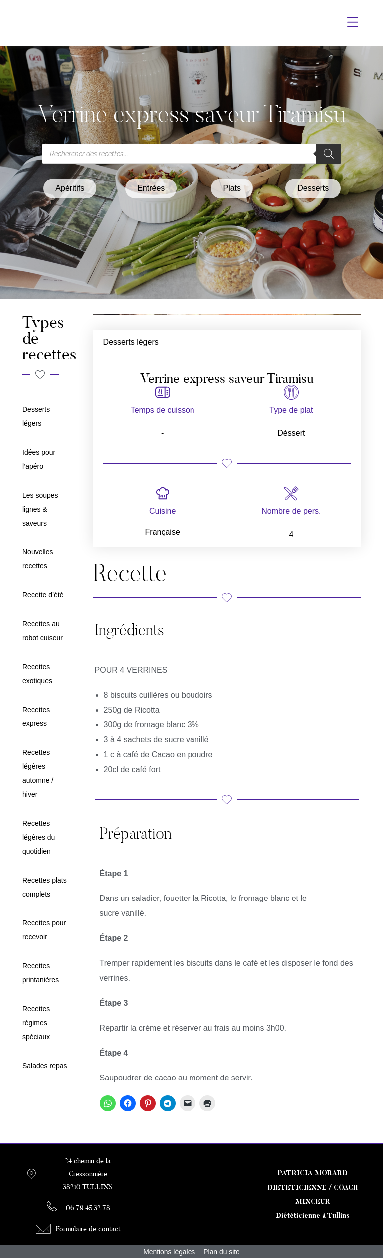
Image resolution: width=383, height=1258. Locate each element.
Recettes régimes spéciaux (36, 1023)
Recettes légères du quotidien (38, 837)
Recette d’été (43, 595)
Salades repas (44, 1066)
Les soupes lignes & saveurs (40, 509)
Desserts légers (131, 342)
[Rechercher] (328, 154)
